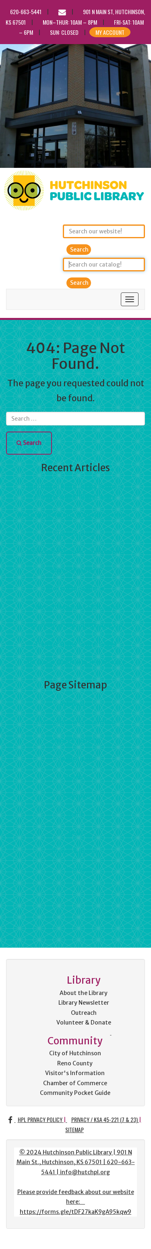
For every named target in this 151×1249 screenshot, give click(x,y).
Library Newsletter (83, 1002)
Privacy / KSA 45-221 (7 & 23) (104, 1119)
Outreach (84, 1012)
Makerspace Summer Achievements (76, 551)
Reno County (75, 1063)
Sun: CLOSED (64, 32)
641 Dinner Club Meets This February (75, 662)
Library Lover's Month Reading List (76, 625)
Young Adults (76, 759)
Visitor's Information (75, 1073)
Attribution (75, 703)
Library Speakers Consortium (75, 722)
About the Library (84, 993)
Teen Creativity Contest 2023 (76, 644)
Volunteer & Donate (83, 1022)
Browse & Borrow (75, 851)
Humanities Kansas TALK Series (75, 607)
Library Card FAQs (75, 740)
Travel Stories (75, 533)
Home (75, 814)
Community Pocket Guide (75, 1093)
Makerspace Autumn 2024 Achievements (75, 515)
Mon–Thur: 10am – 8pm (70, 22)
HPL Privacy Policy (40, 1119)
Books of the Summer (75, 588)
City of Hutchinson (75, 1053)
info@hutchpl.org (85, 1172)
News (75, 832)
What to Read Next (75, 570)
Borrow (76, 869)
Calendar (75, 796)
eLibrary (75, 777)
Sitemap (74, 1129)
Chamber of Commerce (75, 1083)
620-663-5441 (25, 11)
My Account (109, 32)
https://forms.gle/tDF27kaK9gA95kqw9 (75, 1211)
